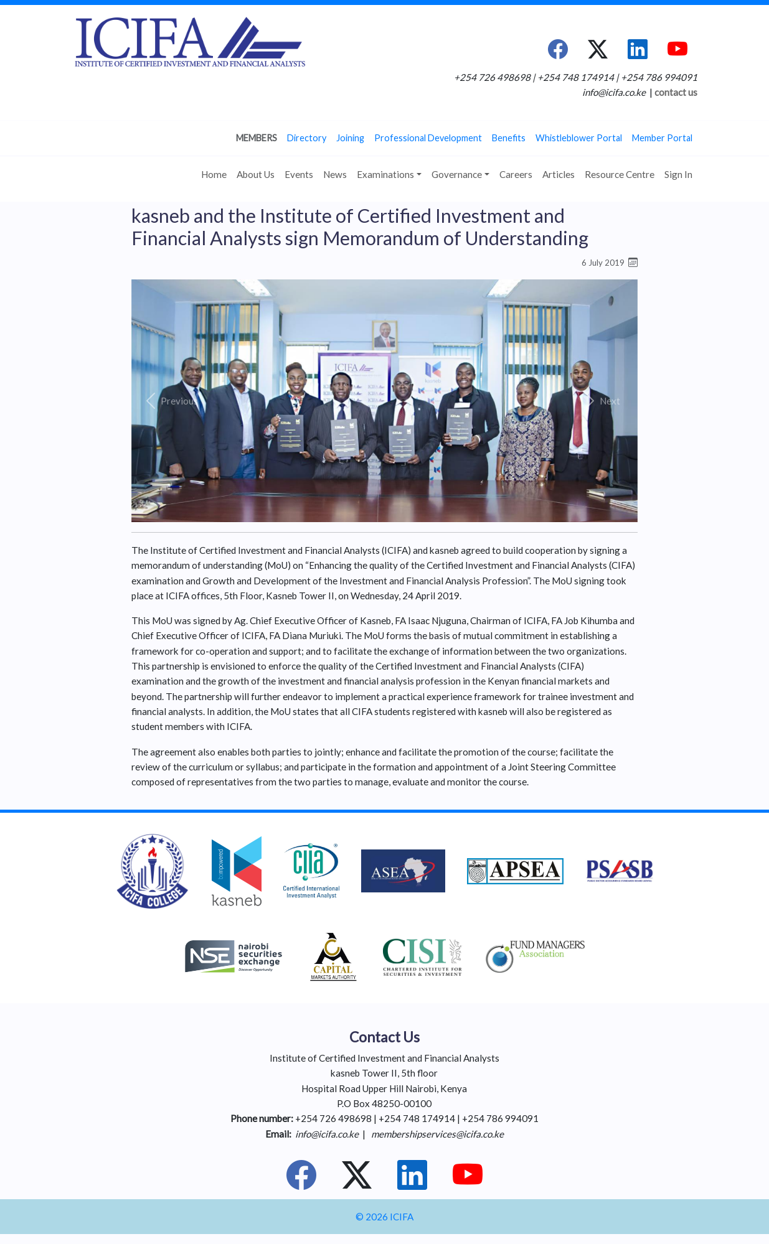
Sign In (678, 174)
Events (299, 174)
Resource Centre (619, 174)
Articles (558, 174)
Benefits (509, 138)
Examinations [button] (385, 174)
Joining (350, 138)
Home (214, 174)
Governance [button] (457, 174)
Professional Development (428, 138)
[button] (169, 400)
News (335, 174)
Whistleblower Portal (578, 138)
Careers (515, 174)
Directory (306, 138)
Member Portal (662, 138)
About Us (256, 174)
